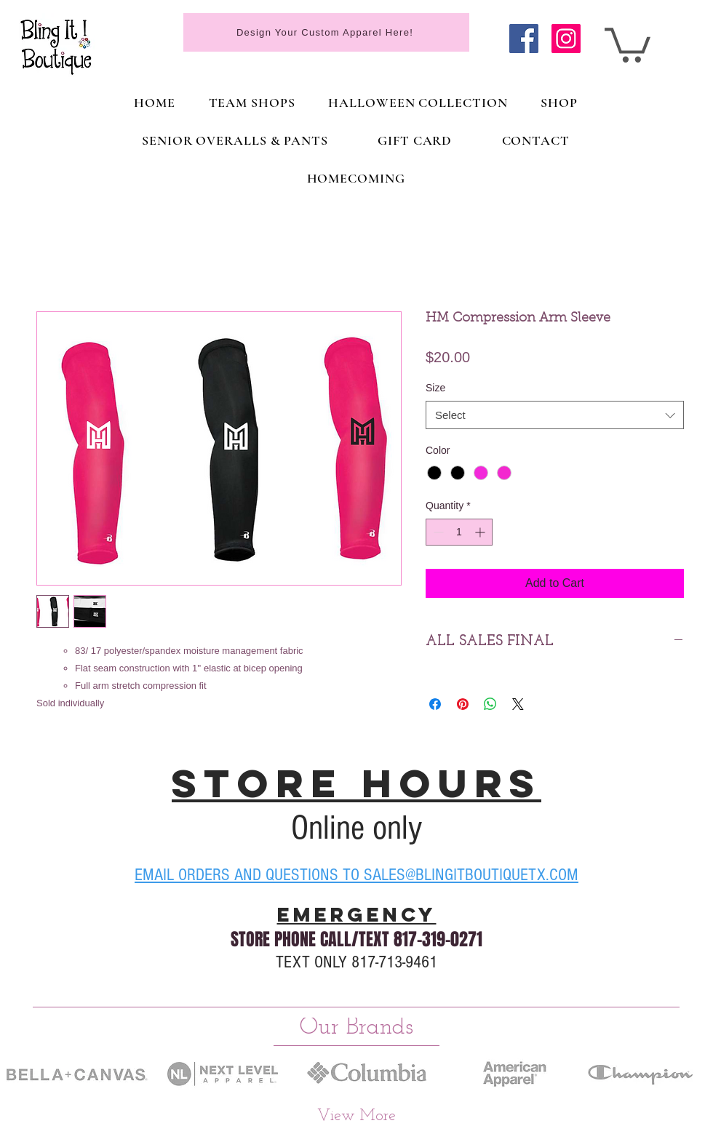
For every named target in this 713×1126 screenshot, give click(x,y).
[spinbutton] (459, 532)
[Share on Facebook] (435, 704)
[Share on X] (518, 704)
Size (435, 388)
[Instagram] (566, 38)
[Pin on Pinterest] (462, 704)
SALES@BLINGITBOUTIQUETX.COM (471, 875)
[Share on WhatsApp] (490, 704)
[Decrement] (437, 532)
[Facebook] (523, 38)
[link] (627, 43)
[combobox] (555, 415)
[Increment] (481, 532)
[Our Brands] (356, 1027)
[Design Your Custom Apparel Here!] (326, 32)
